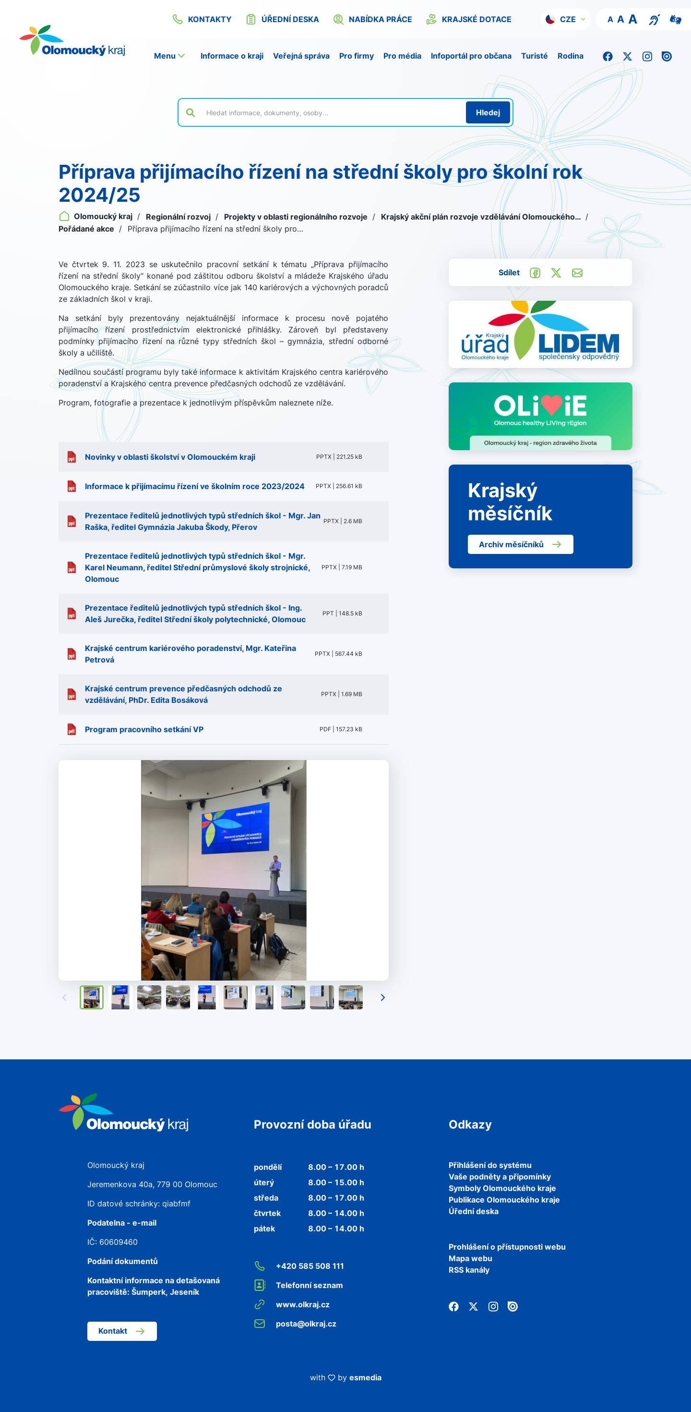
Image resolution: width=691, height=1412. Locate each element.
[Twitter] (627, 56)
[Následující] (383, 997)
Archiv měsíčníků (520, 544)
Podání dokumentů (122, 1261)
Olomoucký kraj (96, 216)
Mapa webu (470, 1258)
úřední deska (282, 19)
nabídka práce (372, 19)
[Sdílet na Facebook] (535, 272)
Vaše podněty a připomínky (500, 1176)
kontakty (202, 19)
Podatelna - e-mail (121, 1223)
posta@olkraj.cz (295, 1323)
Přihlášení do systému (490, 1165)
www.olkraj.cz (292, 1304)
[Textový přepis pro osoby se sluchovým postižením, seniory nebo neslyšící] (654, 19)
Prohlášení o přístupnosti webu (507, 1247)
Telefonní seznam (298, 1285)
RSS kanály (469, 1270)
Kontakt (122, 1331)
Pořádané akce (87, 228)
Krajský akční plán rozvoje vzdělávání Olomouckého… (482, 216)
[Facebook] (608, 56)
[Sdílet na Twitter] (556, 272)
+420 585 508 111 (299, 1266)
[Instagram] (647, 56)
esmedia (365, 1377)
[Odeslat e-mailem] (577, 272)
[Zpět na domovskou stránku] (123, 1111)
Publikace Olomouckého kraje (504, 1199)
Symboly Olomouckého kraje (502, 1188)
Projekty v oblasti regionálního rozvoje (296, 216)
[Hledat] (488, 112)
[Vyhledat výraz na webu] (331, 112)
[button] (566, 19)
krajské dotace (469, 19)
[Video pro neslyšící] (675, 19)
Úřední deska (474, 1211)
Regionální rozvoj (179, 216)
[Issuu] (667, 56)
